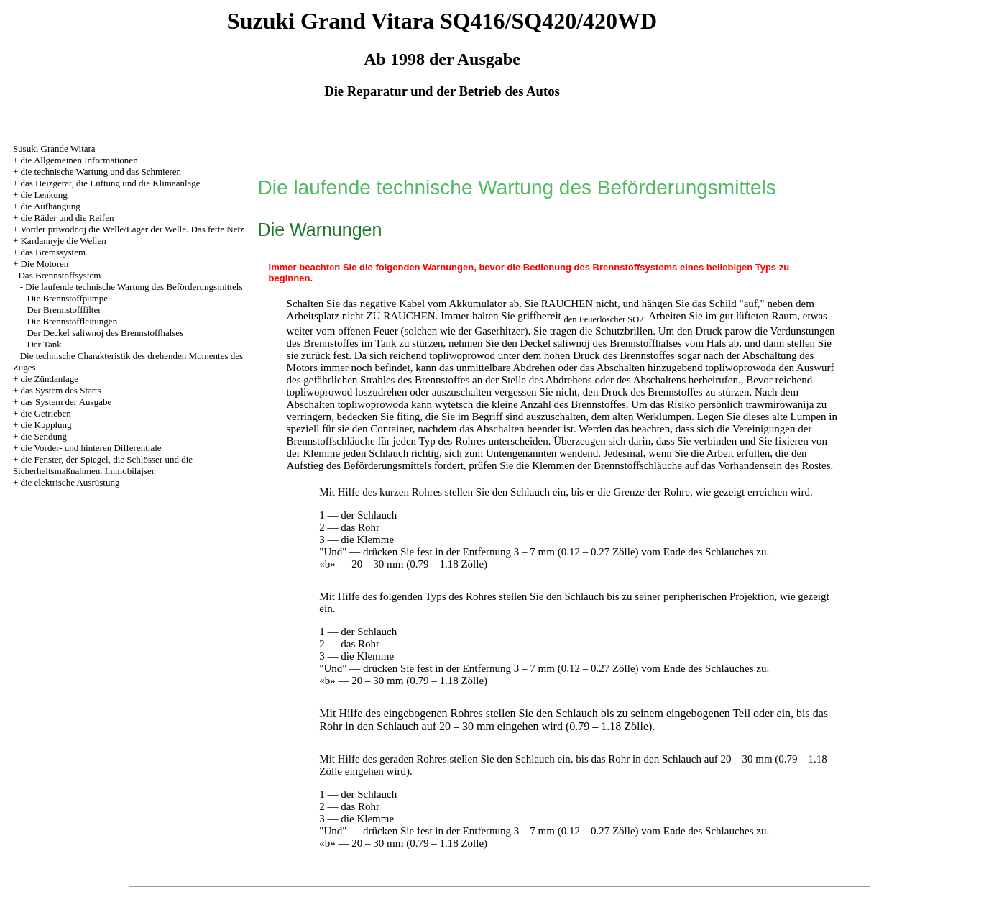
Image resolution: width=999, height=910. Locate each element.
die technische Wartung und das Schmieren (100, 171)
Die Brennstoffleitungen (72, 321)
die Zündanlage (49, 378)
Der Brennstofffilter (64, 309)
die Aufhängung (50, 206)
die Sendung (43, 436)
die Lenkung (43, 194)
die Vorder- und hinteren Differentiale (90, 447)
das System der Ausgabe (65, 401)
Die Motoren (44, 263)
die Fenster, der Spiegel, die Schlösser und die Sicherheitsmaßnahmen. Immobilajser (103, 465)
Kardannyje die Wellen (63, 240)
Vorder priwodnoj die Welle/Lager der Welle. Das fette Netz (132, 229)
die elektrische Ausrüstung (69, 482)
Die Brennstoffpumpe (67, 298)
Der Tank (44, 344)
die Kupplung (45, 424)
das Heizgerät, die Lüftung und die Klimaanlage (110, 183)
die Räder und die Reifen (67, 217)
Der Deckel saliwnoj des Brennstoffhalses (105, 332)
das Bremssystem (53, 252)
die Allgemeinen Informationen (78, 160)
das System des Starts (60, 390)
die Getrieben (45, 413)
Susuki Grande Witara (54, 148)
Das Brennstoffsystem (59, 275)
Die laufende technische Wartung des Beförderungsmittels (133, 286)
